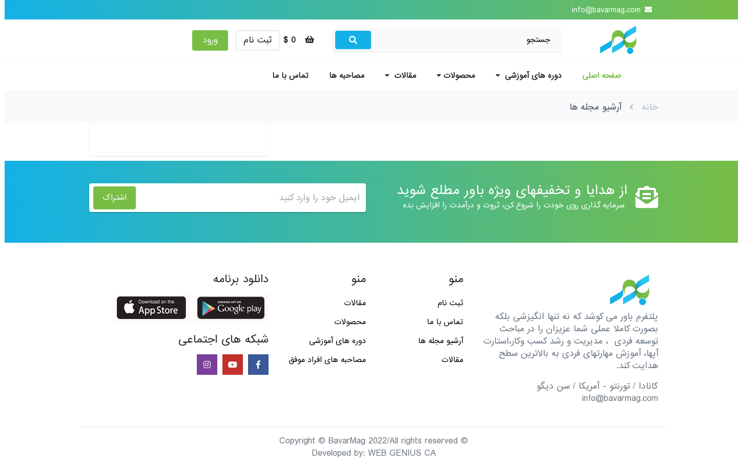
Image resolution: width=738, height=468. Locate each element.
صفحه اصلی (597, 76)
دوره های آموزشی (524, 76)
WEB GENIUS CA (397, 453)
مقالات (396, 76)
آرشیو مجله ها (436, 341)
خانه (645, 107)
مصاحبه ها (342, 76)
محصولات (451, 76)
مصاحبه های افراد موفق (322, 360)
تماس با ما (286, 76)
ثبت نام (253, 40)
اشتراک (110, 198)
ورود (205, 40)
